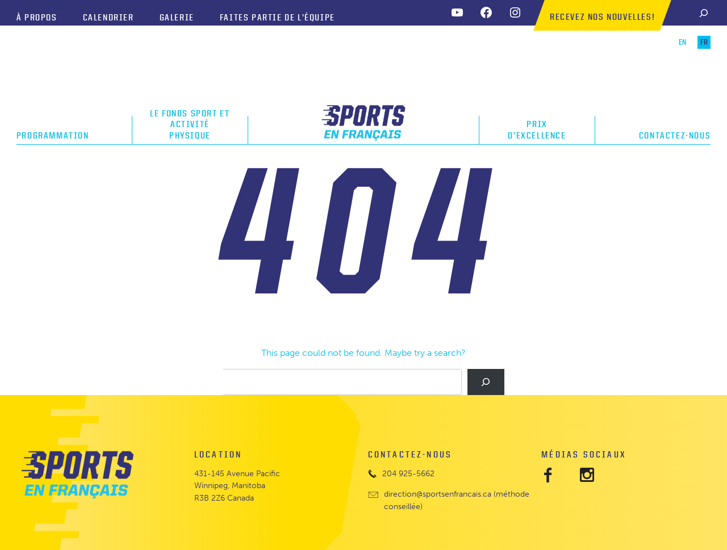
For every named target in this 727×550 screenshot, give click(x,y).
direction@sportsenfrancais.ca (437, 494)
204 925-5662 (408, 473)
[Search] (704, 12)
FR (704, 42)
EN (682, 42)
